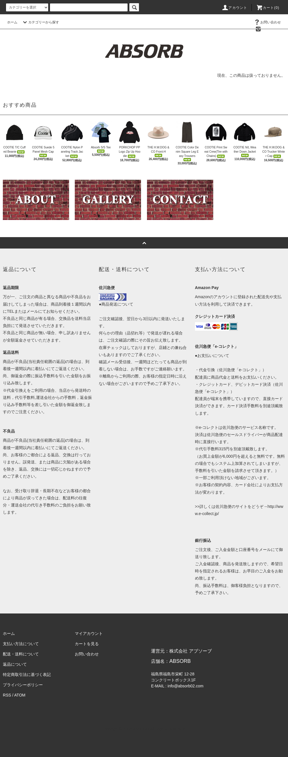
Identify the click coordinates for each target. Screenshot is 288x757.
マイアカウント (89, 633)
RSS (7, 695)
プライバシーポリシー (23, 685)
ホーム (12, 22)
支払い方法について (21, 643)
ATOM (19, 695)
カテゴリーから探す (40, 22)
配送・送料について (21, 654)
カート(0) (267, 8)
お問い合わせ (267, 22)
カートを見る (87, 643)
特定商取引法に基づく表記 (27, 674)
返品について (15, 664)
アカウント (234, 8)
